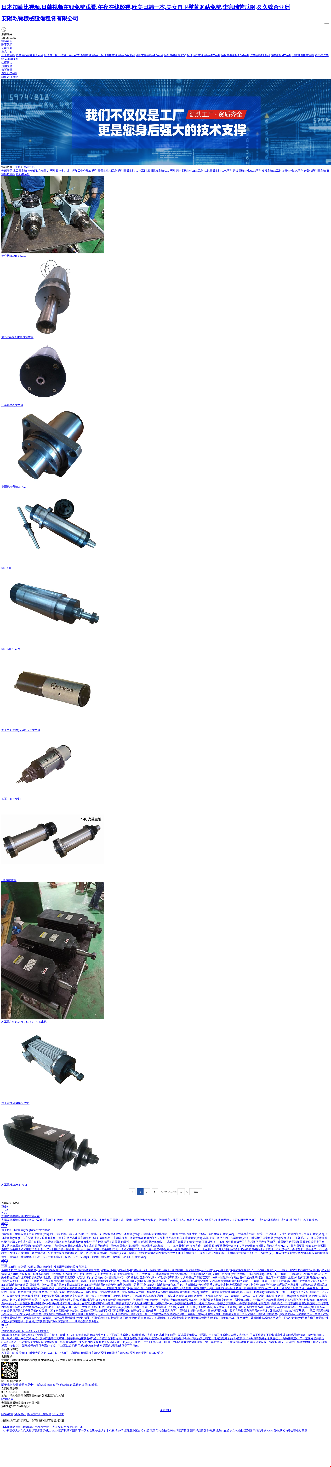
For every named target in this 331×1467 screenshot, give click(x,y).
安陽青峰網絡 (74, 1360)
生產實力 (6, 62)
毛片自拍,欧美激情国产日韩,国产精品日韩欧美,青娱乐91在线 (192, 1430)
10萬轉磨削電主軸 (303, 55)
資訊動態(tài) (9, 73)
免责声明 (165, 1410)
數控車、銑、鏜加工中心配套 (62, 55)
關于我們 (6, 44)
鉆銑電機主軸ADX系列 (206, 55)
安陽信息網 (89, 1360)
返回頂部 (58, 1414)
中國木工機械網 (11, 1360)
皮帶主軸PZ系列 (260, 55)
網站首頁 (6, 40)
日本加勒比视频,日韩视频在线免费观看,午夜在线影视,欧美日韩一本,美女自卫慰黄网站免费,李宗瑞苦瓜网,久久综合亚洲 (145, 7)
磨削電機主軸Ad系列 (93, 55)
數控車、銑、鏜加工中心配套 (73, 170)
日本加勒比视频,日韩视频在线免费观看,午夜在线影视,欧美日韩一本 (42, 1426)
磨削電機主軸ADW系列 (120, 55)
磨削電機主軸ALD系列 (149, 55)
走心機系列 (12, 58)
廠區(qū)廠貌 (90, 1384)
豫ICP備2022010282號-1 (15, 1406)
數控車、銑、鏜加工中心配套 (62, 1352)
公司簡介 (6, 48)
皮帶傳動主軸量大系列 (29, 55)
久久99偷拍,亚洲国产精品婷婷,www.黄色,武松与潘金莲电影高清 (268, 1430)
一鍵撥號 (45, 1414)
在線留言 (7, 1399)
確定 (196, 1191)
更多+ (4, 1206)
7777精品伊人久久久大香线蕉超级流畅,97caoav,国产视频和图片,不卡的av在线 (48, 1430)
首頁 (18, 167)
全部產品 (6, 170)
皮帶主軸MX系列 (281, 55)
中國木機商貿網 (31, 1360)
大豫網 (101, 1360)
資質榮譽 (6, 69)
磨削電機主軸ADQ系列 (178, 55)
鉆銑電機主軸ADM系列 (235, 55)
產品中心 (6, 51)
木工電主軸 (8, 55)
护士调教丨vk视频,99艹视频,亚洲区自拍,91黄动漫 (125, 1430)
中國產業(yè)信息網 (53, 1360)
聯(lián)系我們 (9, 76)
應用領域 (6, 66)
